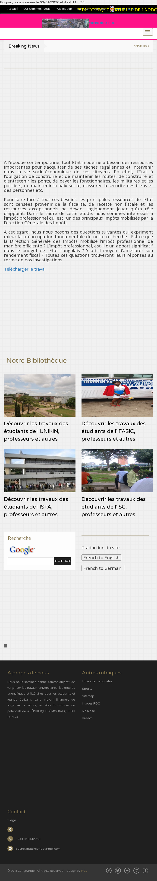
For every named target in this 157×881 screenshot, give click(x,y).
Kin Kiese (88, 711)
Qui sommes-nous (36, 9)
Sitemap (88, 696)
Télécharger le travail (25, 269)
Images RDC (91, 703)
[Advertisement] (78, 100)
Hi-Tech (87, 718)
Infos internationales (97, 681)
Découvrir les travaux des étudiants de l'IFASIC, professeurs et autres (114, 431)
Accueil (12, 9)
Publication (64, 9)
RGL (84, 871)
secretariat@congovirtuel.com (38, 849)
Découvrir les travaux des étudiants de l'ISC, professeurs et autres (114, 507)
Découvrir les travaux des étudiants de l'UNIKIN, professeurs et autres (36, 431)
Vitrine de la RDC (78, 23)
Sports (87, 689)
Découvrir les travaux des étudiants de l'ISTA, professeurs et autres (36, 507)
